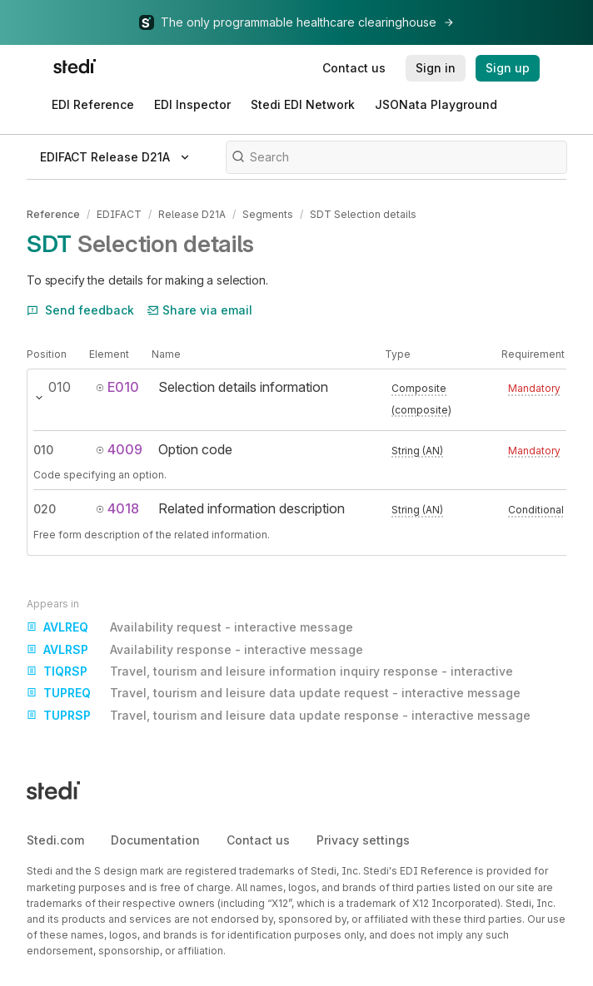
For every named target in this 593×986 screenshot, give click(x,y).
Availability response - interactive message (195, 650)
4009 (119, 449)
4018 (117, 508)
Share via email (199, 310)
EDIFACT (119, 214)
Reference (53, 214)
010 (43, 450)
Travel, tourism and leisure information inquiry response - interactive (270, 671)
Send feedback (80, 310)
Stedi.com (55, 840)
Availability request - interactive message (190, 627)
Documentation (155, 840)
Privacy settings (363, 840)
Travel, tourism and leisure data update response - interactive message (279, 715)
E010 (117, 387)
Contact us (258, 840)
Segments (267, 214)
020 (44, 509)
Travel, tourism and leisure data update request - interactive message (274, 693)
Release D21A (192, 214)
